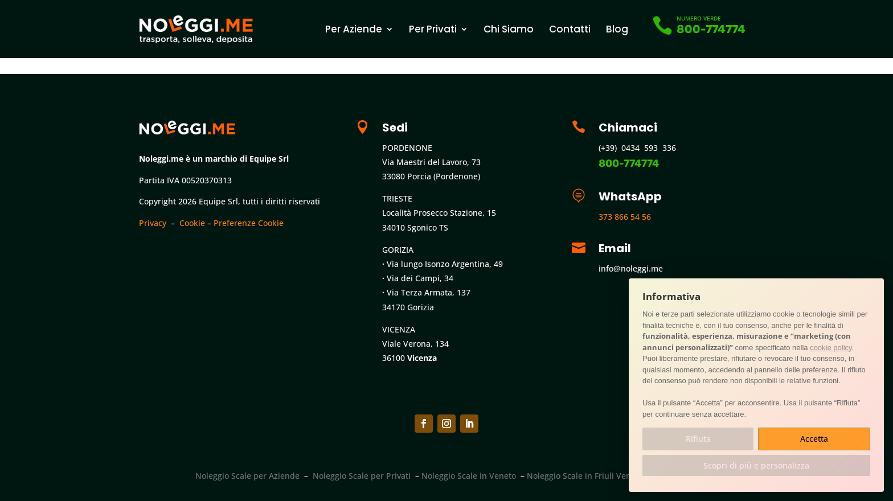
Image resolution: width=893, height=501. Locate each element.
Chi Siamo (509, 29)
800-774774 (711, 29)
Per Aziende (353, 29)
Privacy (152, 222)
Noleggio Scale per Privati (362, 475)
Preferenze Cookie (249, 222)
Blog (617, 29)
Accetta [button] (814, 438)
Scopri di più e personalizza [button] (756, 465)
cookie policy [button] (830, 347)
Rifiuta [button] (698, 438)
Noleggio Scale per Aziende (247, 475)
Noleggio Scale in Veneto (468, 475)
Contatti (570, 29)
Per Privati (433, 29)
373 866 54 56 (625, 216)
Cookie (192, 222)
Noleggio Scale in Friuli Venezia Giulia (599, 475)
